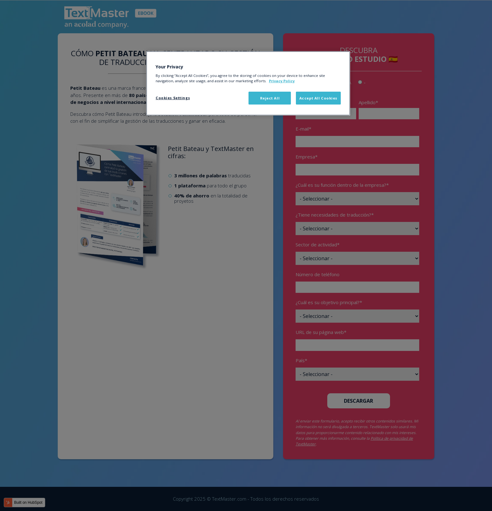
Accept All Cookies (318, 98)
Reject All (270, 98)
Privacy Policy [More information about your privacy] (282, 80)
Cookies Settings (173, 97)
